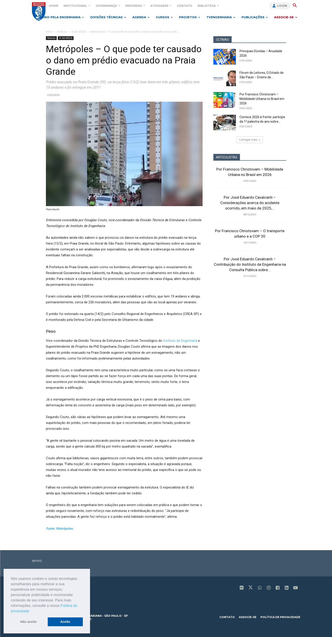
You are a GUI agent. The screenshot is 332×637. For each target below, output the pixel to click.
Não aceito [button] (28, 621)
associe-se (247, 617)
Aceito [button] (65, 621)
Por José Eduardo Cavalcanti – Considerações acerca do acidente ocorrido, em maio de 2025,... (249, 202)
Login (282, 5)
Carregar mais (249, 140)
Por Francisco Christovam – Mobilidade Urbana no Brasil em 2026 (261, 98)
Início (49, 32)
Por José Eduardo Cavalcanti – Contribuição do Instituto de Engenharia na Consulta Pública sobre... (250, 264)
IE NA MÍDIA (79, 32)
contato (227, 617)
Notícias (62, 32)
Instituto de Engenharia (180, 341)
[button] (31, 611)
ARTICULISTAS (226, 157)
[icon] (241, 588)
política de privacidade (280, 617)
